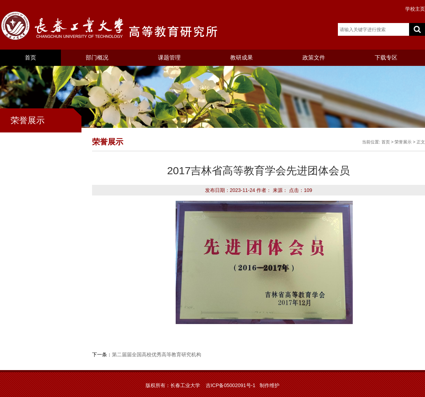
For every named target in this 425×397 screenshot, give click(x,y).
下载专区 (386, 58)
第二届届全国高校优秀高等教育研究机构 (156, 354)
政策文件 (313, 58)
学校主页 (415, 9)
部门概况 (97, 58)
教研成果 (241, 58)
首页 (30, 58)
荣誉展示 (403, 142)
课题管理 (169, 58)
